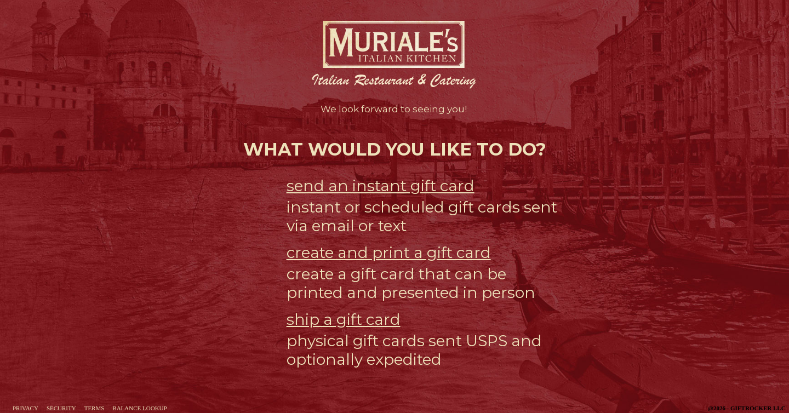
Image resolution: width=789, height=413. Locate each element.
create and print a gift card (389, 252)
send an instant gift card (380, 185)
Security (61, 408)
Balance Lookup (139, 408)
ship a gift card (344, 319)
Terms (94, 408)
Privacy (25, 408)
